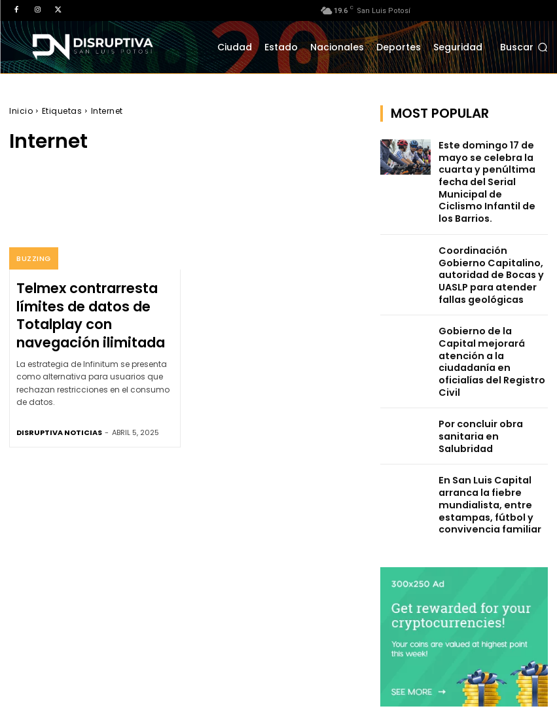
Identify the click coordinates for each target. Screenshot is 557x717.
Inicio (21, 110)
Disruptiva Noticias (59, 418)
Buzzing (33, 259)
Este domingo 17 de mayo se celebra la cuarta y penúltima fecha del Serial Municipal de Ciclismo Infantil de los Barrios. (492, 170)
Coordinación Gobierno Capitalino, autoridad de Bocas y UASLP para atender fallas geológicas (491, 245)
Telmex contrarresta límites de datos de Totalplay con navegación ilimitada (92, 308)
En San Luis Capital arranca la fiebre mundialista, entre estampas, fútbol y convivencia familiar (481, 431)
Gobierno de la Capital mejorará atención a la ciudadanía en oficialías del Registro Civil (491, 311)
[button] (524, 47)
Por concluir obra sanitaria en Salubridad (489, 361)
